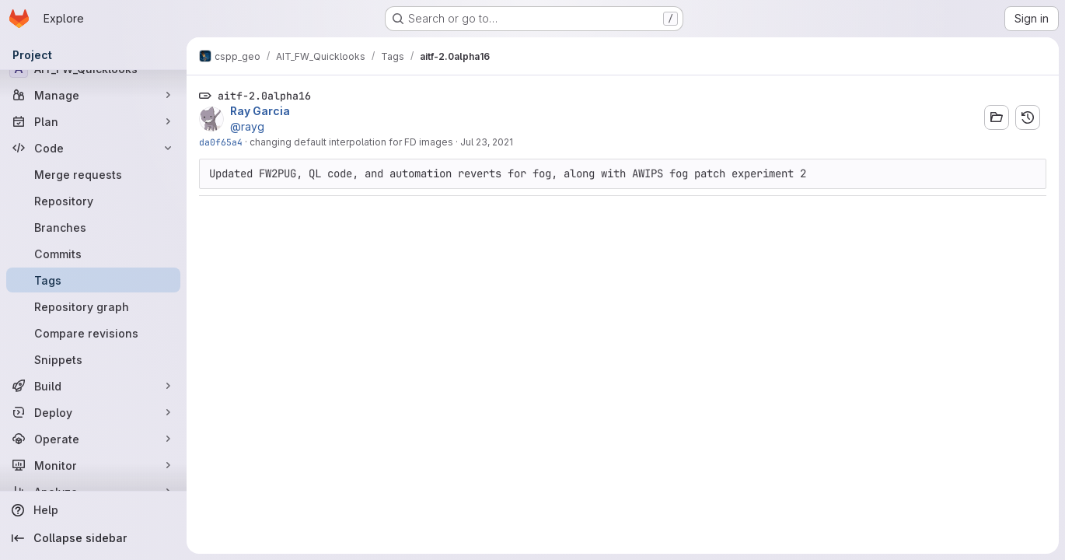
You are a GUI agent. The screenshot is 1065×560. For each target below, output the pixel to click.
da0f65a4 (221, 142)
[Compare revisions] (93, 332)
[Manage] (93, 94)
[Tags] (93, 280)
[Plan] (93, 121)
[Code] (93, 147)
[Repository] (93, 200)
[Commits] (93, 253)
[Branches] (93, 227)
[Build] (93, 385)
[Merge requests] (93, 174)
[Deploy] (93, 412)
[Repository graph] (93, 306)
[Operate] (93, 438)
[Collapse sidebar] (93, 538)
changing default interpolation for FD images (351, 142)
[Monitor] (93, 465)
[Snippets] (93, 359)
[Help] (93, 510)
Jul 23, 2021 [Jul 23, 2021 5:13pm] (486, 142)
